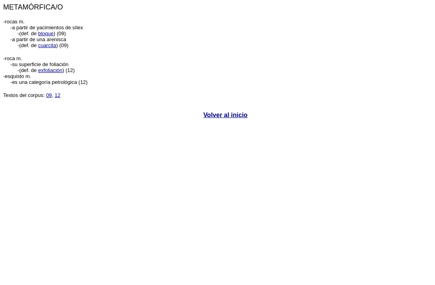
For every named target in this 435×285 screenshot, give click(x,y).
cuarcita (47, 45)
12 (57, 95)
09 (49, 95)
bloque (45, 33)
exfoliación (50, 70)
